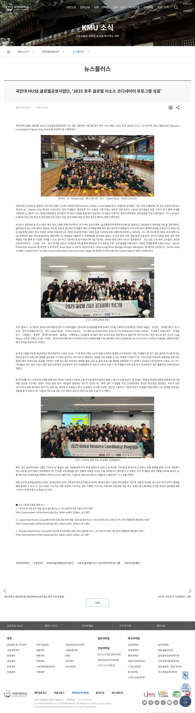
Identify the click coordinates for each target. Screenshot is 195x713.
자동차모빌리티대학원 (108, 660)
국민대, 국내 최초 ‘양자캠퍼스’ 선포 (174, 596)
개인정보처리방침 (80, 692)
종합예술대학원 (165, 650)
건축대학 (40, 672)
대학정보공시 (40, 692)
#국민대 (37, 563)
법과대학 (11, 655)
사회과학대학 (13, 650)
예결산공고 (59, 692)
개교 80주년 (117, 692)
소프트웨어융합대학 (45, 666)
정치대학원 (133, 672)
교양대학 (69, 661)
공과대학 (11, 666)
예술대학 (40, 650)
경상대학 (11, 661)
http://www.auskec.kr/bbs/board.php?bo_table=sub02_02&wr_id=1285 (53, 512)
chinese (188, 11)
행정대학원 (133, 655)
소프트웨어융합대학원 (168, 661)
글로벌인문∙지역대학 (16, 644)
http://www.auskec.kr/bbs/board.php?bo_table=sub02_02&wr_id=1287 (53, 534)
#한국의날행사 (132, 563)
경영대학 (40, 661)
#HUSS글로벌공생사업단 (60, 563)
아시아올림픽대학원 (167, 672)
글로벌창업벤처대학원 (168, 655)
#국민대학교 (23, 563)
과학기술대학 (42, 644)
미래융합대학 (71, 650)
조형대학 (11, 672)
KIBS (67, 655)
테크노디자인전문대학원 (109, 654)
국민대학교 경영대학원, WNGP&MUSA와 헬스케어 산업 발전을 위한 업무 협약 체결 (36, 596)
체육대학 (40, 655)
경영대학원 (133, 650)
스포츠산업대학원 (136, 677)
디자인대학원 (134, 666)
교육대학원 (133, 644)
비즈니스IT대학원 (106, 665)
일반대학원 (104, 638)
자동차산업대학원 (136, 661)
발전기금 (100, 692)
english (188, 3)
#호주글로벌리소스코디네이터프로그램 (99, 563)
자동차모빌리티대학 (75, 644)
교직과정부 (70, 666)
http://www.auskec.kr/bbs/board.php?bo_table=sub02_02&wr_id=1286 (53, 523)
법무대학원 (163, 644)
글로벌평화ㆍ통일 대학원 (170, 666)
